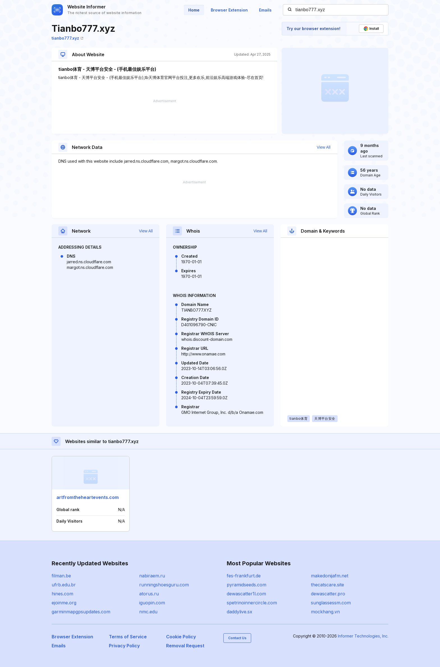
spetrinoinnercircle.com (252, 602)
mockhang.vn (325, 611)
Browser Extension (229, 10)
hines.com (62, 593)
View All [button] (324, 147)
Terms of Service (128, 636)
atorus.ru (149, 593)
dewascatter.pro (328, 593)
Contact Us (237, 638)
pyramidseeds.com (246, 584)
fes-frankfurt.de (244, 575)
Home (194, 10)
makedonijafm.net (329, 575)
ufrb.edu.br (64, 584)
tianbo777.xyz (67, 38)
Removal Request (185, 645)
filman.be (61, 575)
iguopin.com (152, 602)
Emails (265, 10)
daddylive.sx (239, 611)
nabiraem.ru (152, 575)
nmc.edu (148, 611)
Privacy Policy (124, 645)
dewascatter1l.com (246, 593)
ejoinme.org (64, 602)
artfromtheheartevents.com (87, 497)
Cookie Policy (181, 636)
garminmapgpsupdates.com (81, 611)
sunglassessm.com (331, 602)
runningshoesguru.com (164, 584)
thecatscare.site (327, 584)
